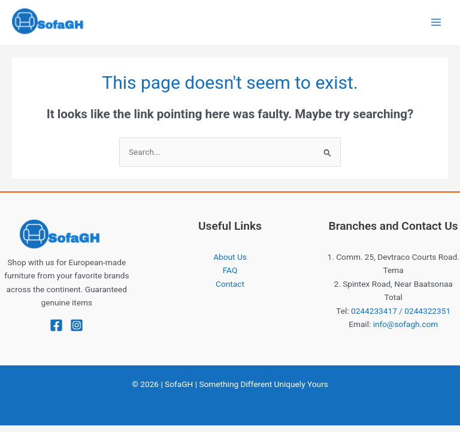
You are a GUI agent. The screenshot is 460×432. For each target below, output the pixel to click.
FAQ (230, 270)
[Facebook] (56, 325)
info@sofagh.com (405, 324)
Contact (230, 284)
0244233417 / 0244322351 (400, 311)
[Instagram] (76, 325)
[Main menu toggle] (436, 22)
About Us (230, 257)
